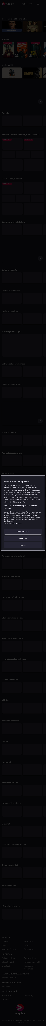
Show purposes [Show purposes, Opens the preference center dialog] (23, 532)
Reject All (23, 538)
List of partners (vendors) (13, 523)
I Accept (23, 545)
